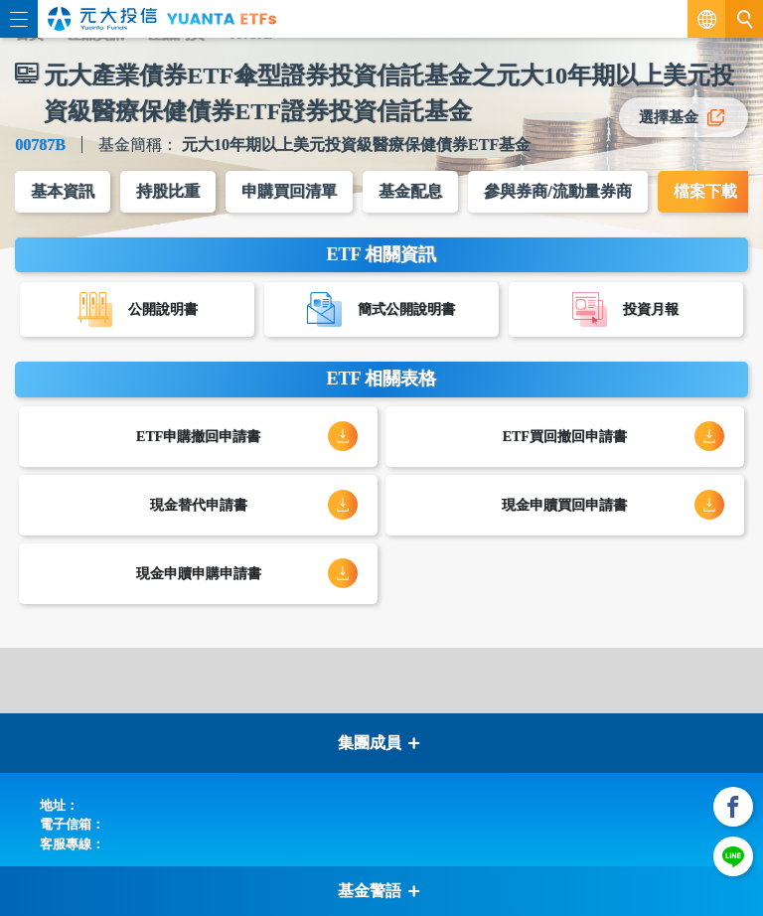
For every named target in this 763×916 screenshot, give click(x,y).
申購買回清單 (289, 191)
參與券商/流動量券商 (557, 191)
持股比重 (168, 191)
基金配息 (410, 191)
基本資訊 (62, 191)
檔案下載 (705, 191)
